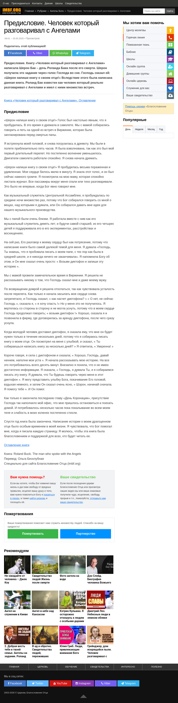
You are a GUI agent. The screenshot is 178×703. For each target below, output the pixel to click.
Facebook (15, 53)
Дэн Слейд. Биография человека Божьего (99, 579)
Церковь (42, 666)
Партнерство (85, 533)
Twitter (37, 683)
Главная (29, 11)
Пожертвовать (33, 533)
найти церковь (37, 498)
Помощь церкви (135, 106)
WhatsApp (60, 53)
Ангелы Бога (57, 11)
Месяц (151, 129)
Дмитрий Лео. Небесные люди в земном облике (98, 614)
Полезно (156, 666)
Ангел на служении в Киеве (16, 612)
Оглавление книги (16, 445)
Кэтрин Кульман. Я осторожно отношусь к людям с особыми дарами (72, 616)
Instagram (83, 683)
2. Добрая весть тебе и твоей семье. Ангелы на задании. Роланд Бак (16, 653)
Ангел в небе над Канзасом (43, 612)
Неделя (139, 129)
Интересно (128, 666)
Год (161, 129)
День (128, 129)
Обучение (71, 666)
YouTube (60, 683)
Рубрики (41, 11)
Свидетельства (99, 666)
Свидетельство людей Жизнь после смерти (42, 579)
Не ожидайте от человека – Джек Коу (16, 579)
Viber (37, 53)
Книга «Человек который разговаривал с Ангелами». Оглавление (50, 100)
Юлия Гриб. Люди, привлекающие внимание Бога (71, 650)
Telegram (83, 53)
